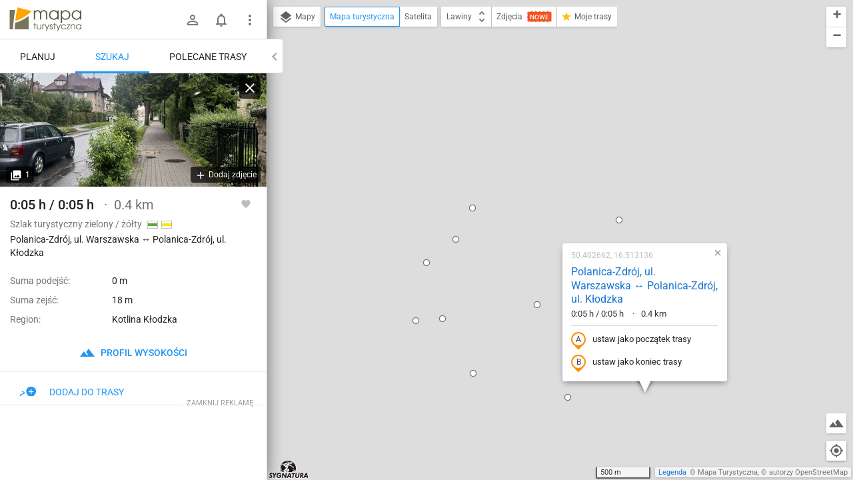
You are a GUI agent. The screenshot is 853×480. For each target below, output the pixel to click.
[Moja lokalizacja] (836, 451)
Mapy (297, 17)
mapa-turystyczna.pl (45, 19)
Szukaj (112, 56)
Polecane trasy (208, 56)
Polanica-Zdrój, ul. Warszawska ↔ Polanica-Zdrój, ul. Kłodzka (559, 127)
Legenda (672, 472)
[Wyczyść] (250, 88)
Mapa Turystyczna (728, 472)
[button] (370, 81)
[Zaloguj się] (192, 20)
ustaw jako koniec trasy (541, 204)
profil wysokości (133, 353)
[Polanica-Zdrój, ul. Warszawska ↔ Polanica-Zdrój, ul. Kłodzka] (133, 130)
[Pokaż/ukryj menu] (250, 20)
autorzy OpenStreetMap (808, 472)
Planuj (37, 56)
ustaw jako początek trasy (546, 182)
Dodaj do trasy (72, 392)
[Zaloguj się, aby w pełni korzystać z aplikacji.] (246, 203)
